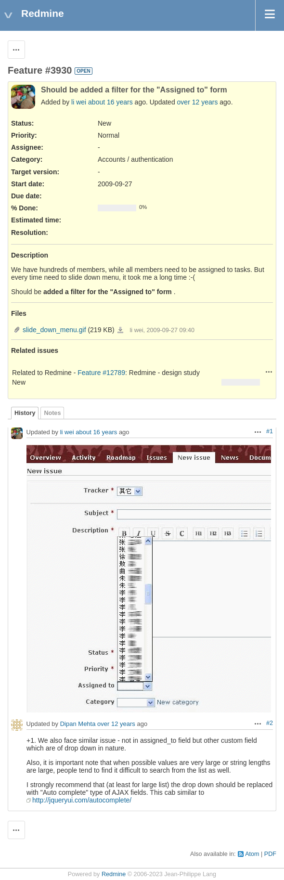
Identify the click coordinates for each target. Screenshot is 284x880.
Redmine (114, 874)
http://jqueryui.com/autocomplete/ (81, 800)
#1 (269, 431)
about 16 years (110, 102)
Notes (52, 413)
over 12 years (197, 102)
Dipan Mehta (78, 724)
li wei (78, 102)
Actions (269, 371)
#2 (269, 723)
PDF (270, 854)
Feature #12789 (101, 372)
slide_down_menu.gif (54, 330)
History (24, 413)
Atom (252, 854)
